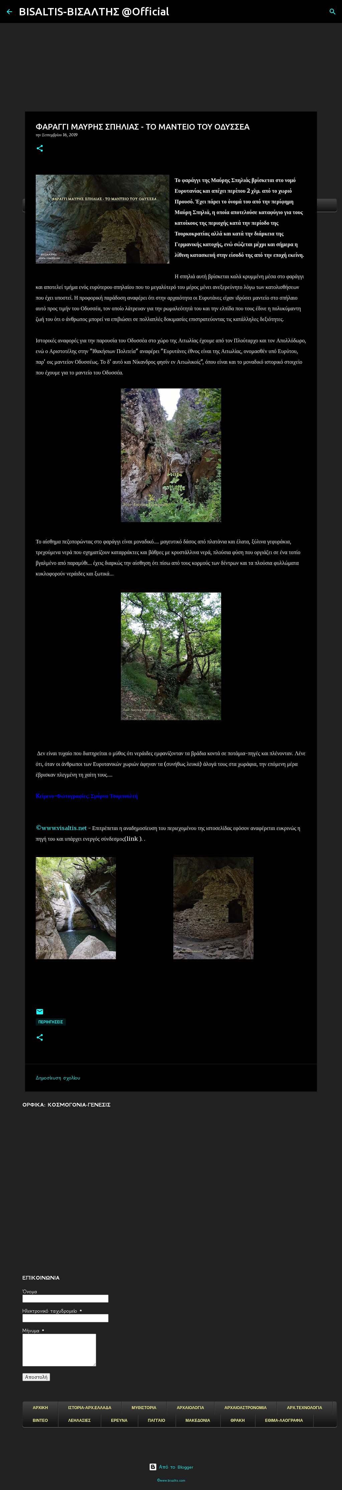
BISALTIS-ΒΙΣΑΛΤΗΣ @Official (94, 11)
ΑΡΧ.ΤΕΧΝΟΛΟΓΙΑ (304, 1407)
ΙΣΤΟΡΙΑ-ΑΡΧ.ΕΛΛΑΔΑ (89, 1407)
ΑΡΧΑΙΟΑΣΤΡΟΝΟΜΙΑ (245, 1407)
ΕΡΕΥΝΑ (119, 1420)
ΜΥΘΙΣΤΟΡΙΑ (144, 1407)
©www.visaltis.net (61, 828)
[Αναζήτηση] (178, 12)
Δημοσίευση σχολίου (58, 1078)
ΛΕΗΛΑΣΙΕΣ (79, 1420)
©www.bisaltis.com (171, 1480)
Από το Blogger (171, 1467)
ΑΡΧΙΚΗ (40, 1407)
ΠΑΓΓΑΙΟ (156, 1420)
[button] (40, 148)
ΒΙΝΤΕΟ (40, 1420)
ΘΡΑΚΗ (237, 1420)
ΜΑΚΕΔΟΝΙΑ (198, 1420)
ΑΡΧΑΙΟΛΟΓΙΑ (190, 1407)
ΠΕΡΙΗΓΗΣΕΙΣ (50, 1022)
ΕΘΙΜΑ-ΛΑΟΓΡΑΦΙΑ (284, 1420)
